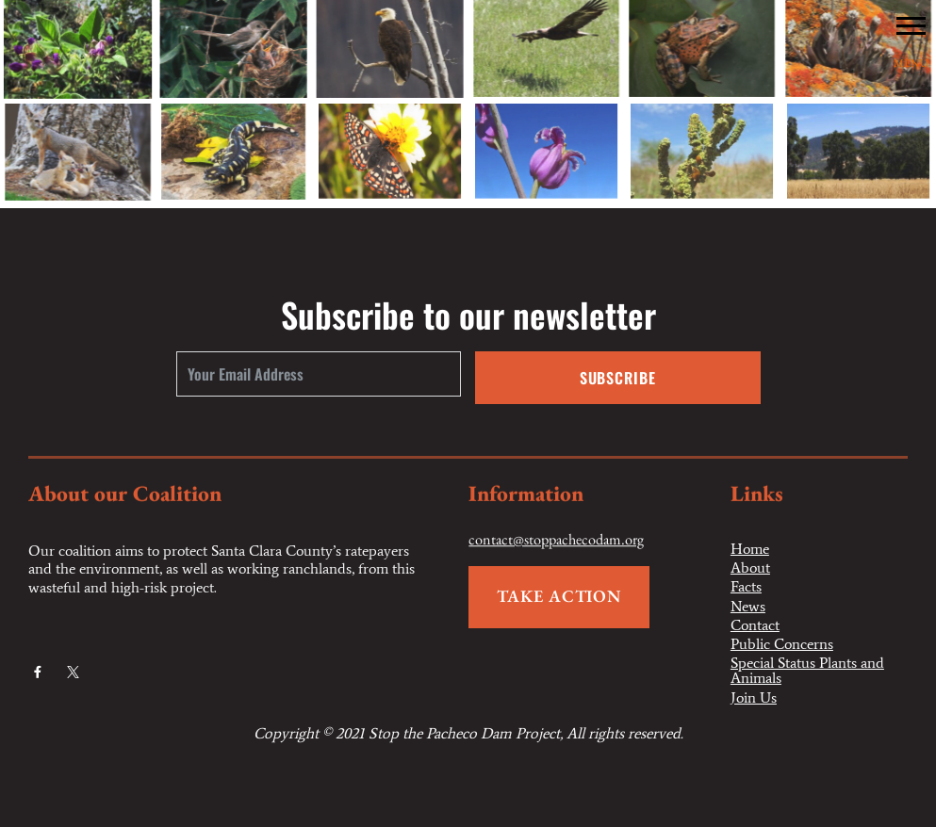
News (748, 606)
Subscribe (618, 377)
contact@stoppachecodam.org (556, 541)
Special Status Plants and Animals (807, 671)
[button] (911, 25)
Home (750, 549)
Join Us (754, 697)
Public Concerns (782, 644)
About (750, 568)
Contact (755, 625)
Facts (746, 586)
